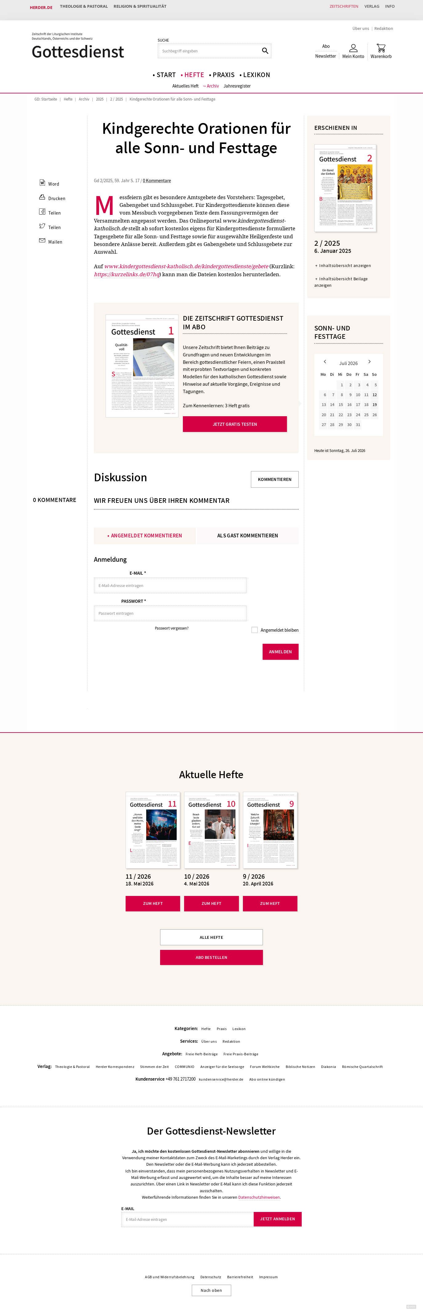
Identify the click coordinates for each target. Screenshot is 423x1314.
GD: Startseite (45, 94)
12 (375, 390)
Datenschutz (210, 1257)
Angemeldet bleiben (279, 610)
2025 (99, 94)
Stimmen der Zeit (154, 1046)
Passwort (133, 589)
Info (388, 7)
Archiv (213, 81)
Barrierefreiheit (240, 1257)
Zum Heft (153, 883)
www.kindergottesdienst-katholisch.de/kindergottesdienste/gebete (186, 261)
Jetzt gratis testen (235, 420)
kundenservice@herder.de (221, 1059)
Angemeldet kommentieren (146, 531)
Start (166, 69)
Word (53, 179)
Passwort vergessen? (172, 608)
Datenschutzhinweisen (259, 1177)
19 (375, 401)
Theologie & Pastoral (85, 7)
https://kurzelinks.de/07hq (126, 269)
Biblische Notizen (300, 1046)
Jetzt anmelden (277, 1199)
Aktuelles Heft (185, 81)
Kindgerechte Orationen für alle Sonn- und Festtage (172, 94)
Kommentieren (275, 475)
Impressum (268, 1257)
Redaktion (383, 23)
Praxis (224, 69)
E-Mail (138, 569)
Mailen (55, 238)
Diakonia (328, 1046)
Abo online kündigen (267, 1059)
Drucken (56, 194)
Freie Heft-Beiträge (202, 1034)
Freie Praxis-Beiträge (241, 1034)
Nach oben (211, 1270)
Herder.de (41, 7)
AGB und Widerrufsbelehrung (169, 1257)
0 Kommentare (157, 176)
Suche (163, 35)
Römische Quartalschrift (362, 1046)
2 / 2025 (116, 94)
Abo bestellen (212, 937)
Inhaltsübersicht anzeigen (345, 261)
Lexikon (256, 69)
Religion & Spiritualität (145, 7)
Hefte (194, 69)
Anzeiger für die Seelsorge (222, 1046)
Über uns (360, 23)
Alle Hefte (211, 917)
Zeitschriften (336, 7)
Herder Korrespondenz (115, 1046)
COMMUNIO (185, 1046)
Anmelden (280, 631)
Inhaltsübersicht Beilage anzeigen (341, 277)
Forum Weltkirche (265, 1046)
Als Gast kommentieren (248, 531)
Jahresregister (237, 81)
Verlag (367, 7)
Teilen (54, 209)
